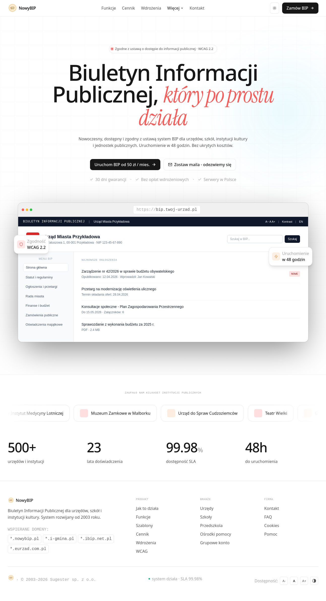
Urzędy (207, 508)
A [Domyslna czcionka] (294, 581)
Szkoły (206, 517)
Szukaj (292, 239)
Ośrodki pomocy (215, 534)
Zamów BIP (300, 8)
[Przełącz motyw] (274, 8)
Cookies (271, 525)
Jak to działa (147, 508)
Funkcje (108, 8)
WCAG (141, 551)
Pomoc (270, 534)
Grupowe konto (215, 542)
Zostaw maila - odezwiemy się (199, 164)
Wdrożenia (151, 8)
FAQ (268, 517)
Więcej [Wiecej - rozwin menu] (175, 8)
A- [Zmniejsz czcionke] (284, 581)
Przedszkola (211, 525)
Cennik (128, 8)
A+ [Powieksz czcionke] (304, 581)
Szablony (144, 525)
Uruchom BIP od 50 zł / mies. (125, 164)
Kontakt (197, 8)
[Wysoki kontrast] (314, 581)
